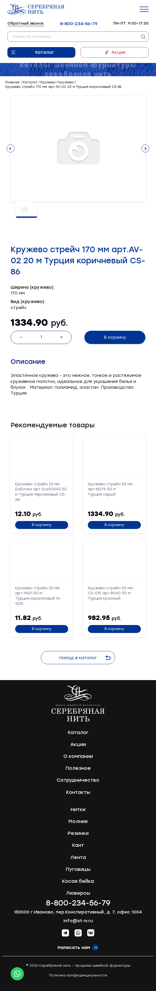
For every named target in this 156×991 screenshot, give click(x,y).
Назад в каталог (85, 657)
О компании (78, 756)
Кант (78, 845)
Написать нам (74, 947)
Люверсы (78, 893)
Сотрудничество (78, 780)
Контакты (78, 792)
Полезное (78, 768)
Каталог (44, 52)
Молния (78, 821)
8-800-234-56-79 (78, 23)
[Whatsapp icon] (17, 973)
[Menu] (144, 9)
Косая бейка (78, 881)
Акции (118, 52)
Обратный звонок (25, 23)
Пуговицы (78, 869)
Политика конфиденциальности (78, 975)
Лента (78, 857)
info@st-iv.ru (78, 920)
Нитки (78, 809)
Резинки (78, 833)
